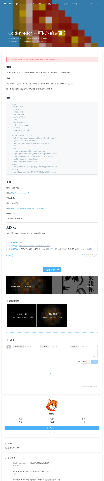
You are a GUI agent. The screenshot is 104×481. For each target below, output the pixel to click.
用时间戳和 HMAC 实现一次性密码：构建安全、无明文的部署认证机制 (37, 480)
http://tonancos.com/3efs (20, 193)
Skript (45, 38)
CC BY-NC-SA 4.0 (53, 249)
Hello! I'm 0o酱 (85, 249)
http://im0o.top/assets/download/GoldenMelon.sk (29, 208)
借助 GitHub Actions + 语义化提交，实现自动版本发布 (31, 463)
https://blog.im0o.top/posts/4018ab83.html (34, 246)
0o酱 (20, 242)
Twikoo (91, 386)
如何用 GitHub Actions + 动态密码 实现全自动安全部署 (31, 471)
